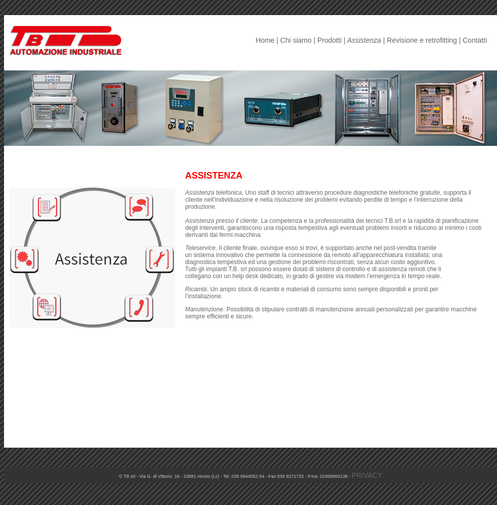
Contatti (475, 40)
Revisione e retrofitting (422, 40)
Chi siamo (295, 40)
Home (265, 40)
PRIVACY (367, 475)
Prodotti (329, 40)
